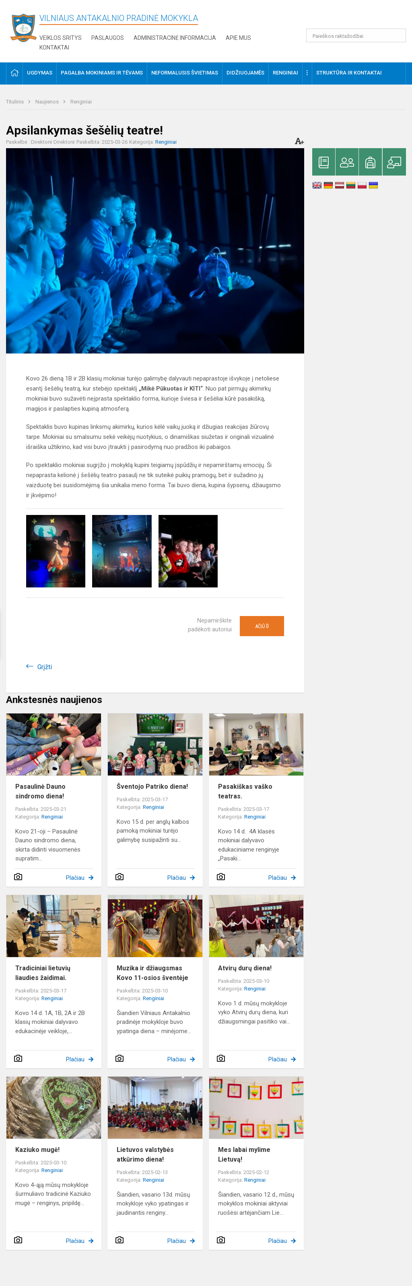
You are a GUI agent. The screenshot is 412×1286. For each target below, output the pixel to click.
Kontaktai (54, 47)
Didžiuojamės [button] (245, 73)
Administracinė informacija (175, 38)
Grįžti (44, 667)
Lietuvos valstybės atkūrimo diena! (145, 1154)
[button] (351, 17)
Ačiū (262, 626)
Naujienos (47, 102)
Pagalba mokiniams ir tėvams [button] (102, 73)
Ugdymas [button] (39, 73)
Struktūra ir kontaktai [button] (349, 73)
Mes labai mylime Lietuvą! (244, 1154)
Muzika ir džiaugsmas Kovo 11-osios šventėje (152, 973)
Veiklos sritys (60, 38)
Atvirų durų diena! (245, 968)
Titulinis (15, 102)
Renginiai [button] (285, 73)
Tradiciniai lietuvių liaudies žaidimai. (42, 973)
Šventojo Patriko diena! (152, 786)
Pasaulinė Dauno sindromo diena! (40, 791)
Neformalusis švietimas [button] (184, 73)
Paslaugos (107, 38)
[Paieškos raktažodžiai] (356, 35)
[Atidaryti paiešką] (397, 35)
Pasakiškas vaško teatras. (245, 791)
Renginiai (81, 102)
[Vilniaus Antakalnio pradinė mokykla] (25, 27)
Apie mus (238, 38)
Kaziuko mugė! (37, 1150)
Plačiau (75, 878)
